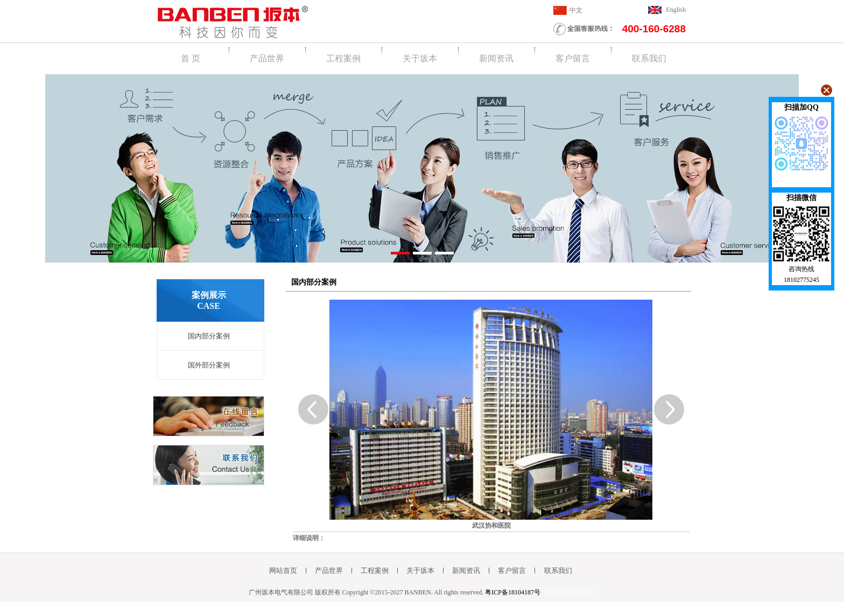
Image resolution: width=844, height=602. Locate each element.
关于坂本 (420, 58)
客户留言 (572, 58)
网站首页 (283, 570)
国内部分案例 (209, 336)
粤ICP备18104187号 (512, 592)
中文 (575, 10)
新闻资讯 (496, 58)
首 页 (190, 58)
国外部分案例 (209, 365)
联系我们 (649, 58)
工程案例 (343, 58)
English (676, 9)
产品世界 (267, 58)
